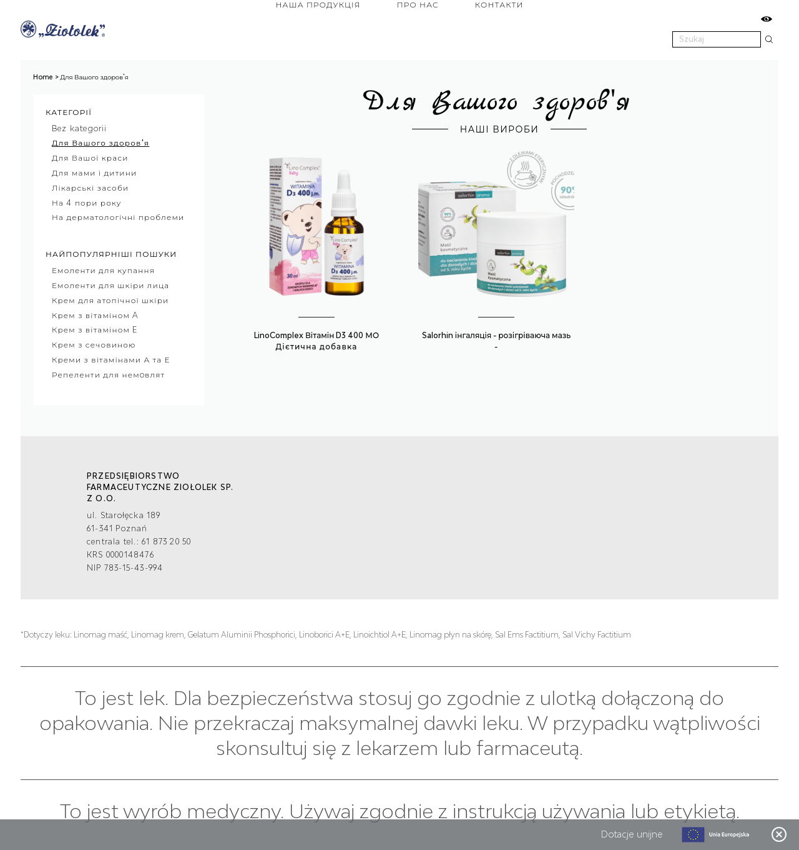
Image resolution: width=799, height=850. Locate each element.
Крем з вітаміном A (95, 315)
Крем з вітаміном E (94, 330)
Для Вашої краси (90, 158)
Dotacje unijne (632, 834)
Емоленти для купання (103, 271)
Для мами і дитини (94, 173)
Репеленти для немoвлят (108, 374)
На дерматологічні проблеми (118, 217)
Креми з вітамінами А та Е (111, 359)
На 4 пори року (87, 203)
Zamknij (779, 834)
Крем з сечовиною (94, 345)
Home (43, 77)
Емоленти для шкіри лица (110, 285)
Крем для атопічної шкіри (110, 300)
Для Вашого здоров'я (100, 143)
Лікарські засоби (90, 187)
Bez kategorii (79, 128)
